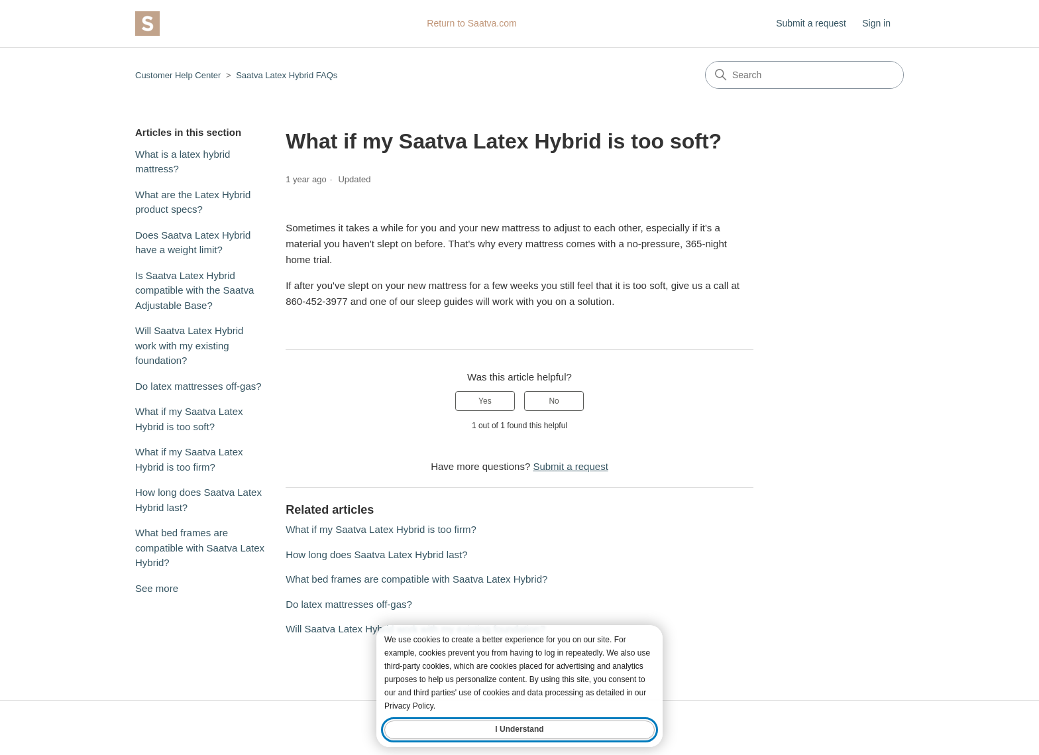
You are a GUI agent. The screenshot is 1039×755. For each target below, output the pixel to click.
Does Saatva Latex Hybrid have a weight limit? (192, 242)
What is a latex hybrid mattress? (182, 161)
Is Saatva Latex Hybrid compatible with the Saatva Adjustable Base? (194, 290)
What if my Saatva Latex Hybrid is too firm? (189, 459)
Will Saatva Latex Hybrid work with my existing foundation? (189, 345)
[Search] (804, 75)
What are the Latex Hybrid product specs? (192, 202)
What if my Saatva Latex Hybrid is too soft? (189, 419)
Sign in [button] (876, 23)
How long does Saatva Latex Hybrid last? (198, 500)
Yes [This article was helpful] (485, 401)
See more (156, 588)
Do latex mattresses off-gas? (198, 386)
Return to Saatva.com (471, 23)
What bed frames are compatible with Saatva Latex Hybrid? (199, 547)
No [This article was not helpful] (554, 401)
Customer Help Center (178, 75)
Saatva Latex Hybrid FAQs (286, 75)
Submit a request (811, 23)
